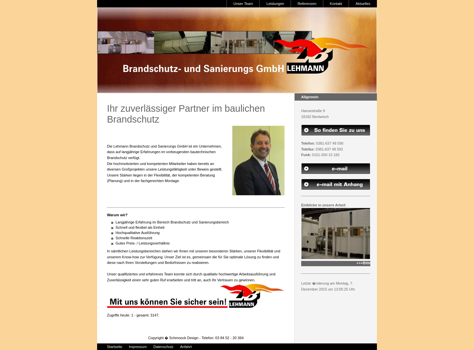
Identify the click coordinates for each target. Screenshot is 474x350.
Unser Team (243, 4)
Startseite (114, 347)
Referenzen (307, 4)
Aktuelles (363, 4)
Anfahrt (186, 347)
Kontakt (336, 4)
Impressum (137, 347)
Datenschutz (163, 347)
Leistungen (275, 4)
